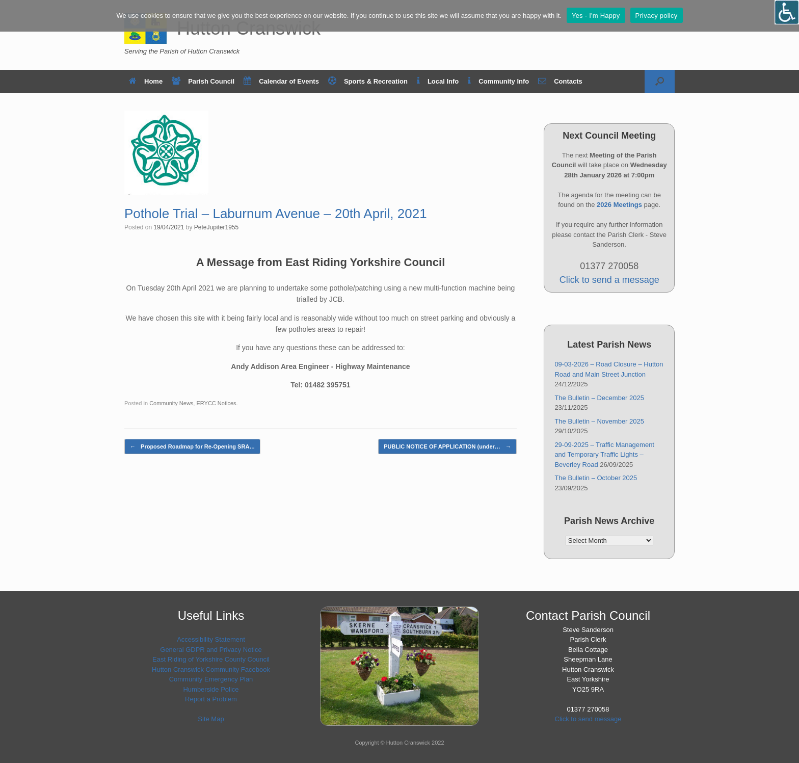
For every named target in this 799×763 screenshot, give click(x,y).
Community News (171, 403)
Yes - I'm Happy (596, 15)
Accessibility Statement (211, 639)
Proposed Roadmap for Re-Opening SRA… (192, 446)
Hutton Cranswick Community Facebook (211, 669)
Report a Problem (211, 699)
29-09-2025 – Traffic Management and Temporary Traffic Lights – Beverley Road (604, 454)
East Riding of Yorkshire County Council (211, 659)
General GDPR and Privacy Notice (210, 649)
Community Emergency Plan (211, 679)
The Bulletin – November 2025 (599, 421)
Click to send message (588, 719)
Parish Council (203, 81)
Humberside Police (210, 689)
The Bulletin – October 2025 (595, 478)
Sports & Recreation (368, 81)
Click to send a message (609, 280)
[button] (660, 81)
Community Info (498, 81)
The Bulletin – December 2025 (599, 398)
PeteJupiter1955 (216, 227)
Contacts (560, 81)
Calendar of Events (281, 81)
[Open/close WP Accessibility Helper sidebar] (787, 12)
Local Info (438, 81)
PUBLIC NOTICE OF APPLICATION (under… (447, 446)
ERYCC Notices (216, 403)
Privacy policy (656, 15)
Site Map (211, 719)
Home (146, 81)
